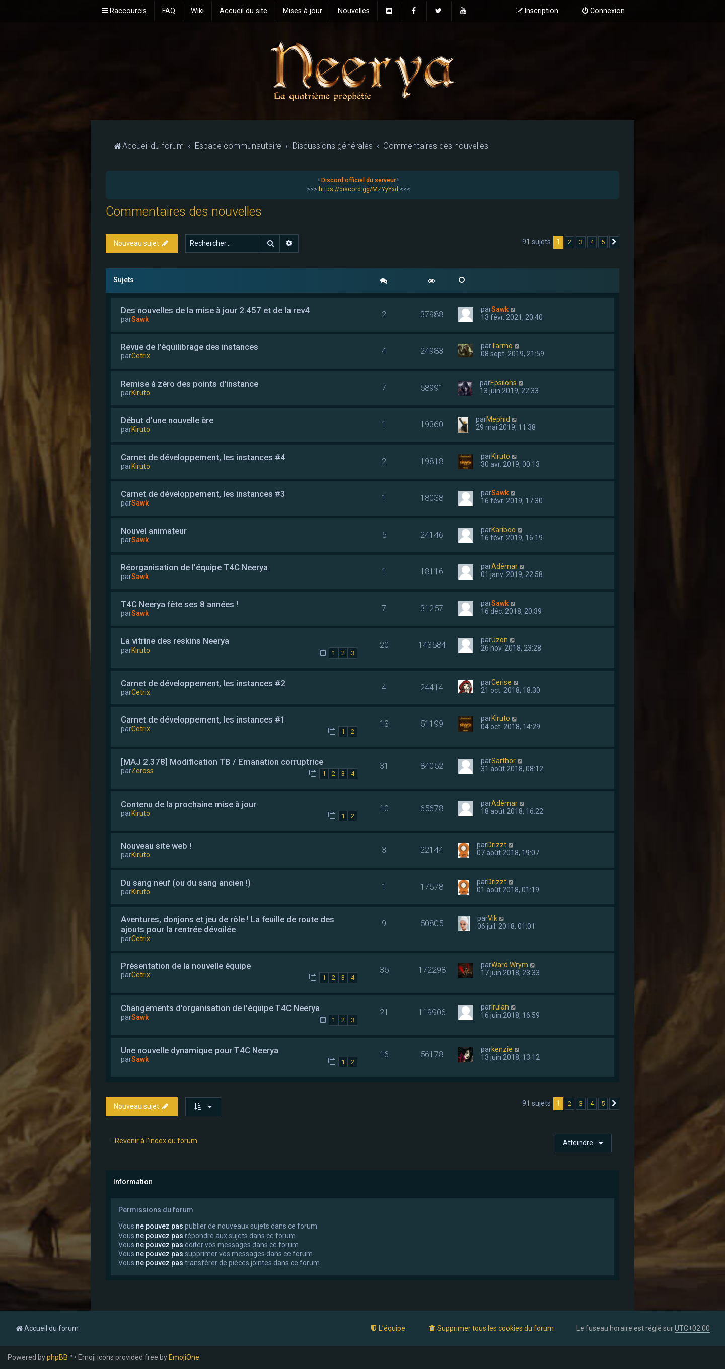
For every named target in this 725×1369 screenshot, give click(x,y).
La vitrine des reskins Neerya (175, 641)
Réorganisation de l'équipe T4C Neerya (194, 567)
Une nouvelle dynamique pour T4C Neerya (199, 1050)
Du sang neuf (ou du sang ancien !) (186, 883)
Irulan (500, 1007)
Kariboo (503, 530)
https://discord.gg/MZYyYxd (358, 189)
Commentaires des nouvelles (184, 211)
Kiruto (140, 393)
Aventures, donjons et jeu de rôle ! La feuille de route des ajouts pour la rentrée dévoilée (227, 924)
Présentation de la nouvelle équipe (186, 966)
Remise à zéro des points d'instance (189, 384)
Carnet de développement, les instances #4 (203, 457)
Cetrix (140, 356)
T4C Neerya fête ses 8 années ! (179, 604)
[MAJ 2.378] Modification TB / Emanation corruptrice (222, 762)
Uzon (499, 640)
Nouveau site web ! (156, 846)
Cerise (501, 682)
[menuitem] (168, 11)
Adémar (504, 566)
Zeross (142, 771)
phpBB (57, 1357)
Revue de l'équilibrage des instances (189, 347)
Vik (492, 918)
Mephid (498, 419)
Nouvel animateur (154, 531)
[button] (614, 242)
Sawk (140, 319)
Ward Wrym (509, 965)
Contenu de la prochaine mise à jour (188, 804)
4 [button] (592, 242)
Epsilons (503, 383)
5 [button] (603, 242)
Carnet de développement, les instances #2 (203, 683)
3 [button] (581, 242)
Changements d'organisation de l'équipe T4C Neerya (220, 1008)
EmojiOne (184, 1357)
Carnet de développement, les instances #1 (203, 719)
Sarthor (503, 761)
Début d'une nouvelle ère (167, 420)
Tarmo (502, 346)
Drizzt (496, 845)
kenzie (502, 1049)
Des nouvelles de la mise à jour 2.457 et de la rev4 (215, 310)
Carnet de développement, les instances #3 (203, 494)
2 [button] (569, 242)
